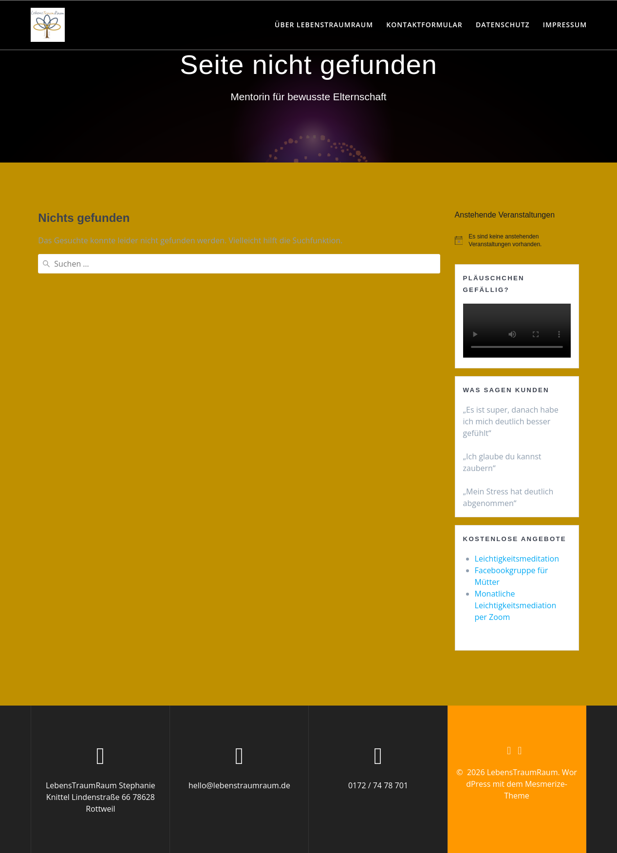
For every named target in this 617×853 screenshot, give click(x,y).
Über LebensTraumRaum (324, 24)
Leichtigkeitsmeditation (517, 558)
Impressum (565, 24)
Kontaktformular (424, 24)
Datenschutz (503, 24)
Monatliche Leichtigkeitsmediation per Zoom (516, 605)
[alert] (517, 241)
